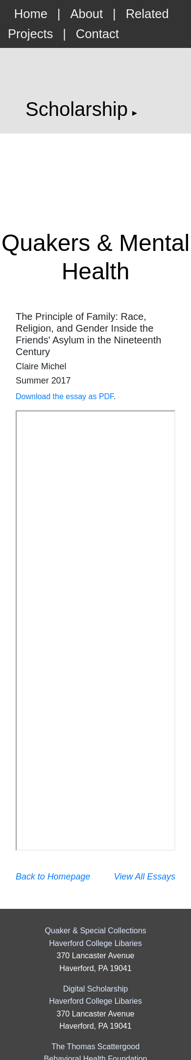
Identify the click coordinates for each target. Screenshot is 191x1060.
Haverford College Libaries (95, 943)
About (86, 14)
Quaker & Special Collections (95, 930)
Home (31, 14)
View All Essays (144, 876)
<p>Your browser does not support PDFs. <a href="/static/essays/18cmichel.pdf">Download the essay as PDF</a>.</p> (95, 630)
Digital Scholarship (95, 989)
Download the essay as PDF (65, 396)
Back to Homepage (53, 876)
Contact (97, 34)
